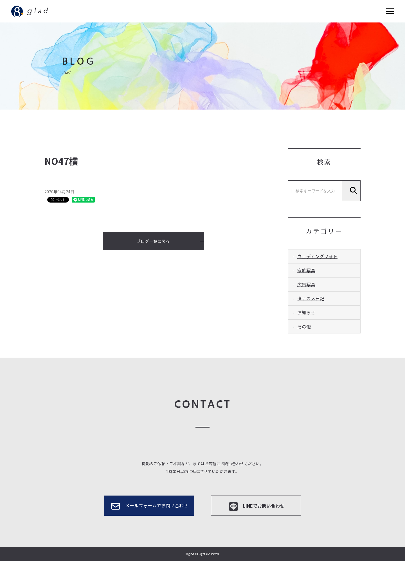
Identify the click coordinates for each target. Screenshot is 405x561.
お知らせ (306, 312)
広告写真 (306, 284)
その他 (304, 326)
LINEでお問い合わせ (256, 506)
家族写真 (306, 270)
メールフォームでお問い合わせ (149, 506)
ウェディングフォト (317, 256)
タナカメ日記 (310, 298)
